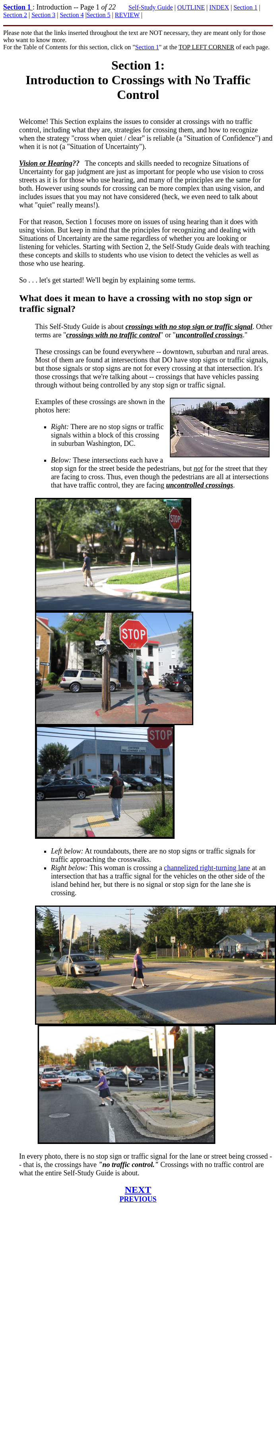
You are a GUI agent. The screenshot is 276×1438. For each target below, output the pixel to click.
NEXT (138, 1189)
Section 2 (15, 15)
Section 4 (72, 15)
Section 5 (99, 15)
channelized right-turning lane (207, 868)
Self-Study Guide (150, 7)
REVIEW (127, 15)
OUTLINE (191, 7)
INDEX (219, 7)
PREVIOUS (137, 1199)
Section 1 (17, 7)
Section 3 (43, 15)
